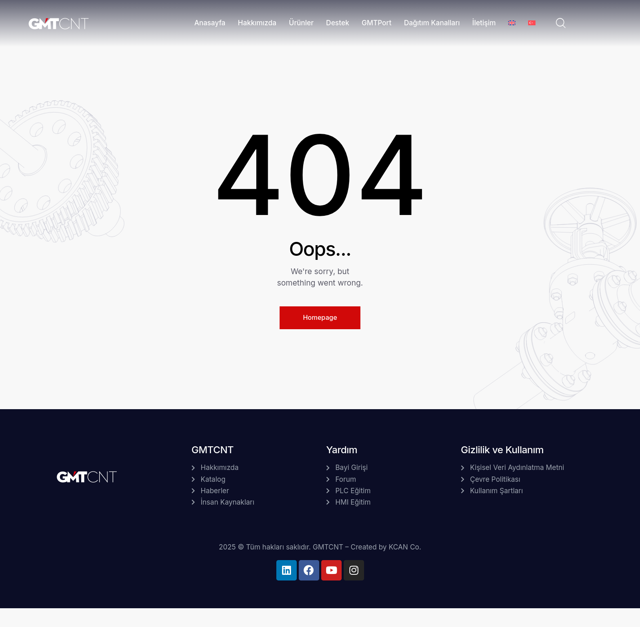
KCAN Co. (405, 547)
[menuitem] (512, 23)
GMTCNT (328, 547)
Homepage (320, 317)
